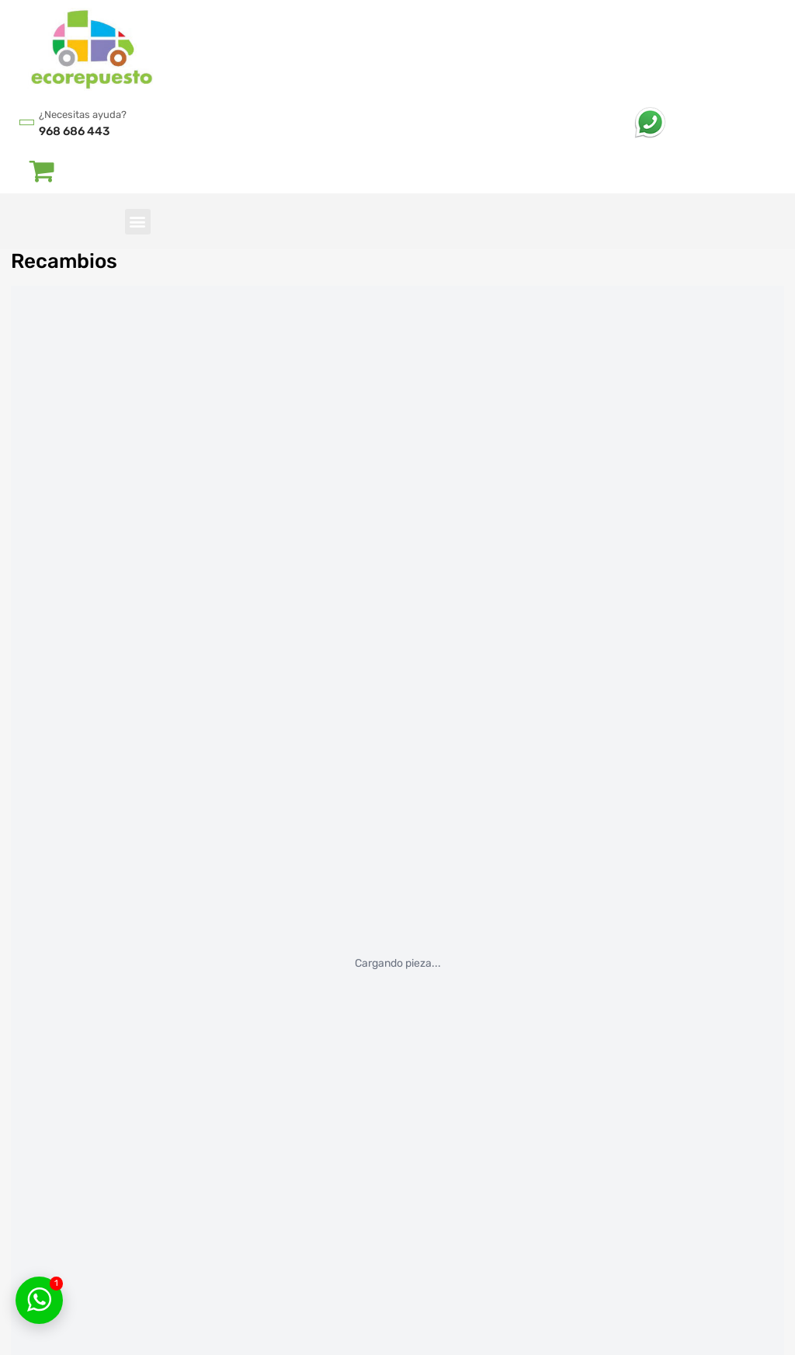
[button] (138, 222)
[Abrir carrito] (42, 170)
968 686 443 (74, 131)
